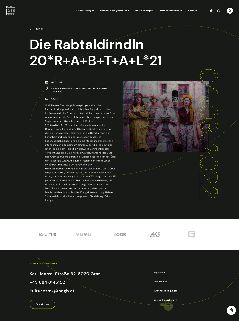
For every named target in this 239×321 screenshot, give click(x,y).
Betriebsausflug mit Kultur (114, 10)
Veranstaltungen (85, 10)
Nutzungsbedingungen (165, 291)
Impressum (159, 272)
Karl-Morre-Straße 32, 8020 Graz (65, 274)
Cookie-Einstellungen (165, 300)
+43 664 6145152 (47, 282)
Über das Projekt (144, 10)
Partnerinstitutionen (170, 10)
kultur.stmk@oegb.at (52, 291)
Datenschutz (160, 281)
